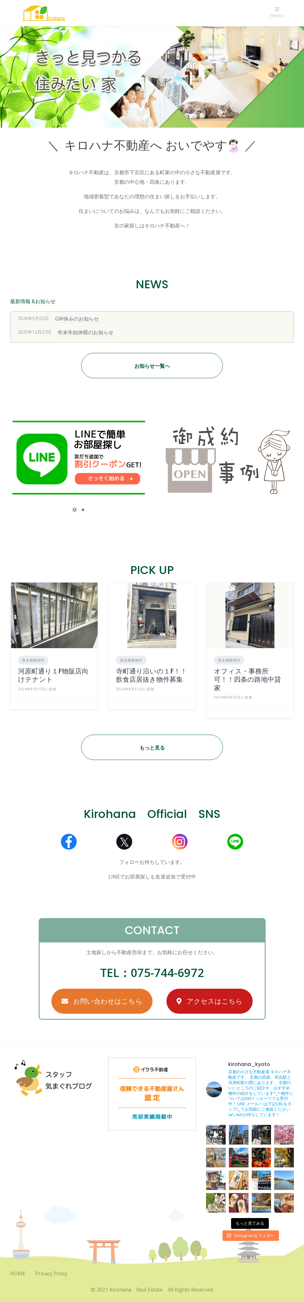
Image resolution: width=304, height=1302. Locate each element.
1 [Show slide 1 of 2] (74, 510)
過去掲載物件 (33, 660)
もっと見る (152, 747)
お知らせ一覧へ (152, 365)
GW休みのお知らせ (77, 318)
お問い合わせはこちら (101, 1001)
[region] (152, 77)
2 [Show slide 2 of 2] (82, 510)
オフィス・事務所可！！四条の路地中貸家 (247, 679)
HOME (17, 1273)
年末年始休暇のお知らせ (85, 332)
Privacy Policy (51, 1273)
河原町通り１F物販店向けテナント (53, 675)
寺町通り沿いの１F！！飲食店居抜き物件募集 (151, 675)
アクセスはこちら (210, 1001)
